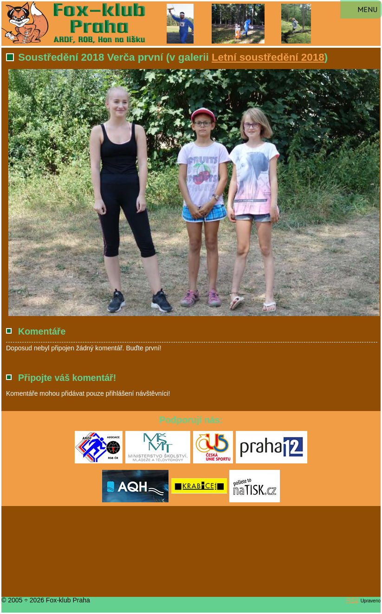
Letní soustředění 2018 (268, 57)
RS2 (352, 600)
